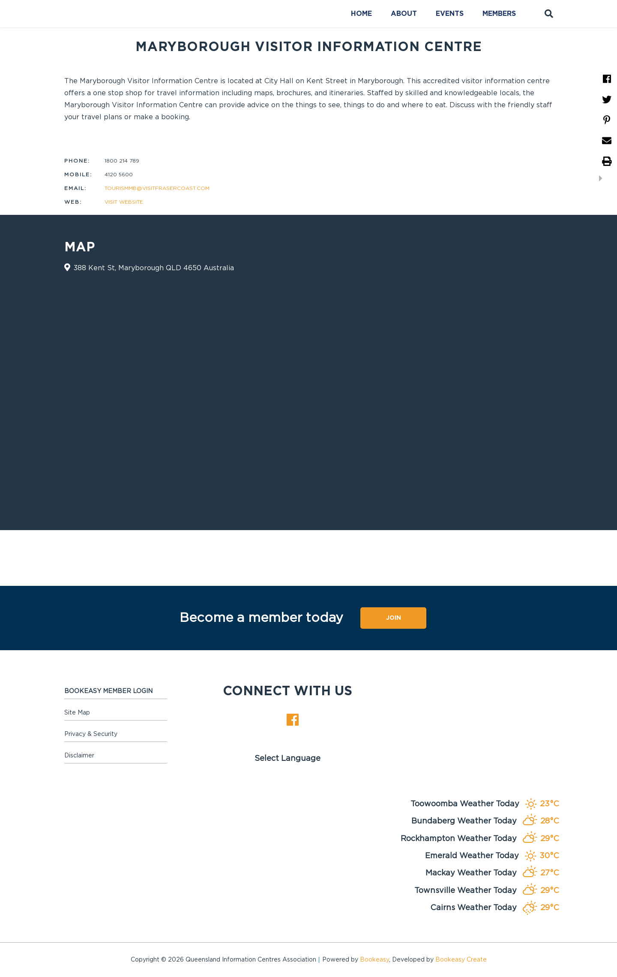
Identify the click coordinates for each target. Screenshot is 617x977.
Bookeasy (374, 960)
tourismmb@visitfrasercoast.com (157, 188)
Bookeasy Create (461, 960)
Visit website (124, 202)
